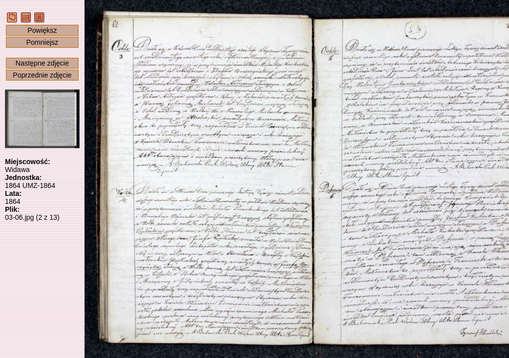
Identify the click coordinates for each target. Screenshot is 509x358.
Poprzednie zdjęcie (42, 75)
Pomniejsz (42, 42)
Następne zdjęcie (42, 63)
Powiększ (42, 30)
